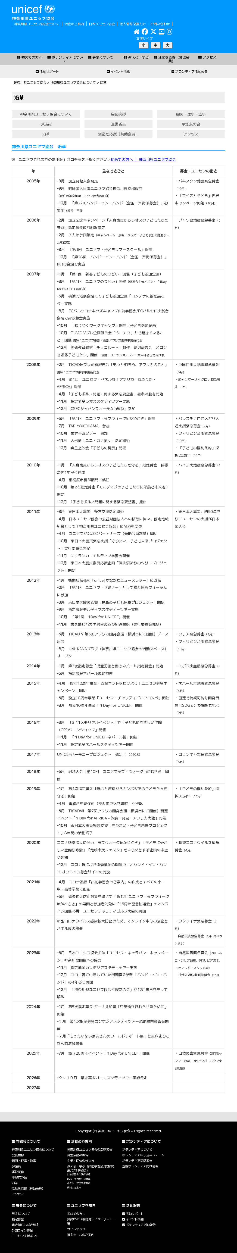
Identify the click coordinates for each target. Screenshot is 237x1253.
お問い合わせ (160, 24)
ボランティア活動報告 (137, 1160)
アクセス (191, 134)
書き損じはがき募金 (25, 1224)
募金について (21, 1213)
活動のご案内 (74, 24)
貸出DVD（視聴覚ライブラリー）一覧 (91, 1221)
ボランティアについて (137, 1149)
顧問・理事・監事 (191, 114)
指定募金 (18, 1219)
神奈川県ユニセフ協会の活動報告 (89, 1149)
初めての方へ (76, 1213)
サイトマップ (76, 1229)
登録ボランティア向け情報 (140, 1166)
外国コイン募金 (22, 1230)
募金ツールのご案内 (80, 1234)
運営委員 (118, 124)
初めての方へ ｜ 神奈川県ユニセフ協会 (143, 159)
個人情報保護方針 (133, 24)
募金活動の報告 (77, 1155)
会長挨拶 (118, 114)
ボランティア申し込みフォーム (143, 1155)
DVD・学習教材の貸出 (78, 1178)
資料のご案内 (74, 1187)
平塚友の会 (191, 124)
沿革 (46, 134)
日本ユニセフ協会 (102, 24)
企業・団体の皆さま (80, 1160)
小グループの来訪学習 (78, 1183)
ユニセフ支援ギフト (25, 1236)
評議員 (46, 124)
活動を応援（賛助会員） (118, 134)
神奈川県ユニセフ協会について (37, 24)
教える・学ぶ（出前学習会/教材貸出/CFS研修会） (90, 1168)
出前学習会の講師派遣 (78, 1174)
